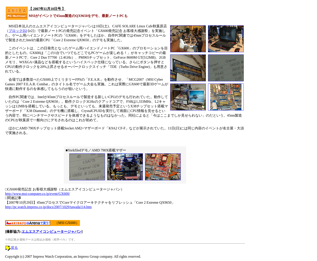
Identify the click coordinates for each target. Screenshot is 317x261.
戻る (14, 248)
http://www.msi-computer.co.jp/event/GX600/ (37, 194)
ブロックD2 (18, 31)
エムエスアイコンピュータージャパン (51, 231)
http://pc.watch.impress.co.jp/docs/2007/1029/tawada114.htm (48, 207)
